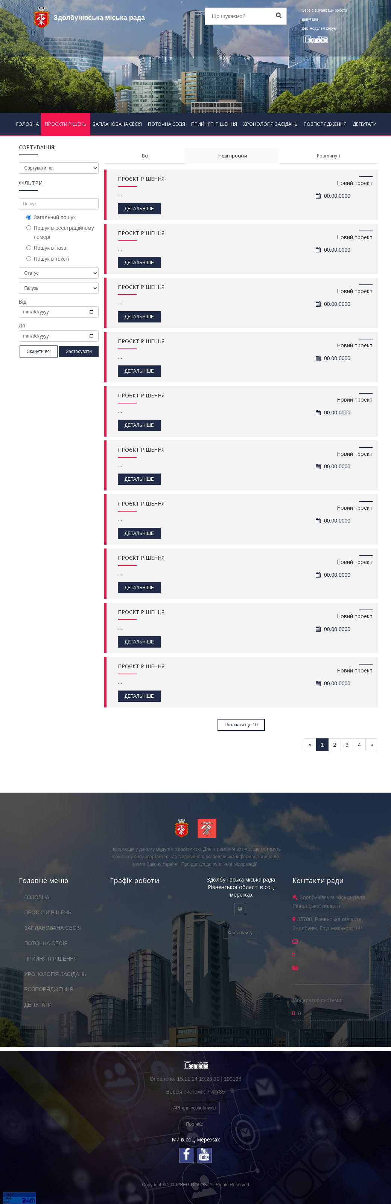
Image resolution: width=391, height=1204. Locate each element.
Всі (145, 156)
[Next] (371, 744)
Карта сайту (240, 932)
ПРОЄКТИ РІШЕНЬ (66, 124)
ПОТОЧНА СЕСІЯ (166, 124)
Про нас (194, 1124)
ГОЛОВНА (27, 124)
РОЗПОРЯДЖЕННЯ (325, 124)
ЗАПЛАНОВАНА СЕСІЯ (117, 124)
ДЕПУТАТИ (365, 124)
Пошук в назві (47, 248)
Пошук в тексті (47, 259)
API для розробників (194, 1108)
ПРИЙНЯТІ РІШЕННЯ (214, 124)
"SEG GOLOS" (193, 1184)
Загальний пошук (51, 217)
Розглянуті (328, 156)
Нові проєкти (232, 156)
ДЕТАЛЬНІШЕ (139, 208)
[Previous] (310, 744)
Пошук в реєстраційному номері (60, 232)
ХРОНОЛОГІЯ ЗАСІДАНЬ (270, 124)
